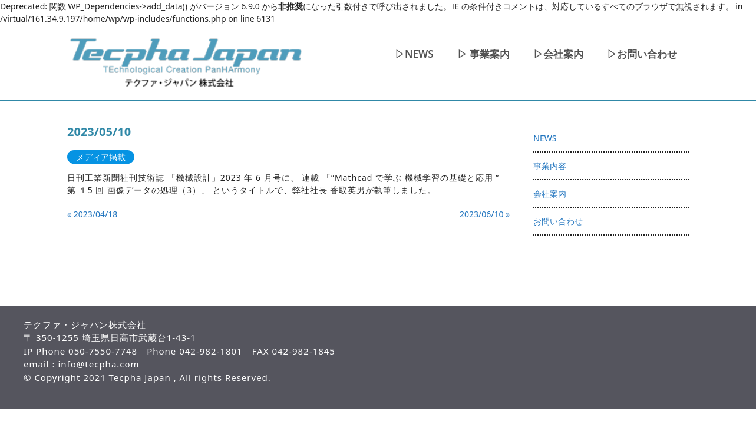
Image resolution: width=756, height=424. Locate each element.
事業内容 (549, 165)
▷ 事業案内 (483, 54)
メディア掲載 (101, 157)
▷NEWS (414, 54)
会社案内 (549, 193)
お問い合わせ (558, 221)
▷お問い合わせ (642, 54)
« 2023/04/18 (92, 214)
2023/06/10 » (485, 214)
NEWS (544, 138)
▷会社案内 (558, 54)
